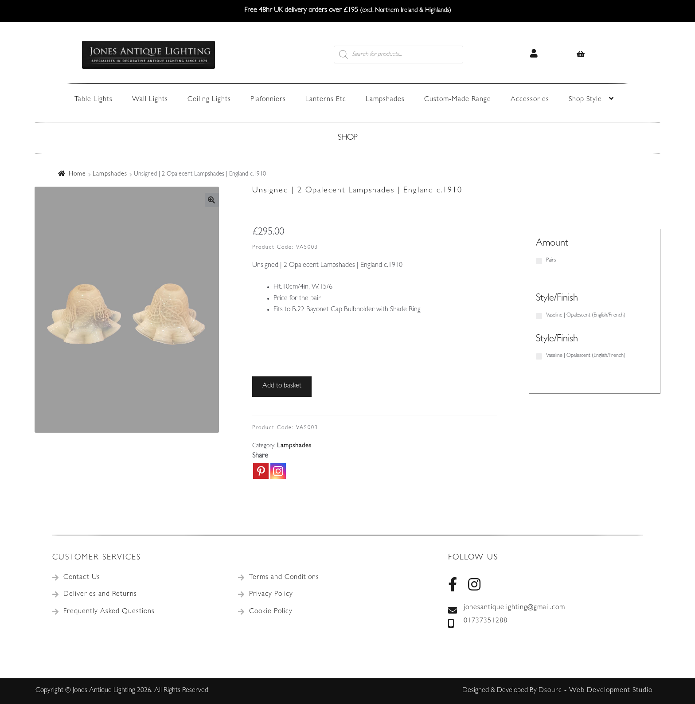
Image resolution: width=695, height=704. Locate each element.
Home (77, 174)
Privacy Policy (271, 594)
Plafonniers (268, 99)
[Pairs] (539, 261)
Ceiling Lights (209, 99)
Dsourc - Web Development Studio (595, 690)
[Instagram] (278, 471)
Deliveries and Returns (100, 594)
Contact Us (81, 577)
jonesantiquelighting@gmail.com (506, 608)
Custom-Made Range (457, 99)
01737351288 (478, 621)
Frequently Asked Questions (109, 611)
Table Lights (93, 99)
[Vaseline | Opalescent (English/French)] (539, 316)
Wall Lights (150, 99)
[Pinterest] (261, 471)
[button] (212, 200)
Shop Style (585, 99)
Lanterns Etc (325, 99)
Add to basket (281, 386)
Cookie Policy (271, 611)
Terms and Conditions (284, 577)
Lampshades (385, 99)
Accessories (530, 99)
